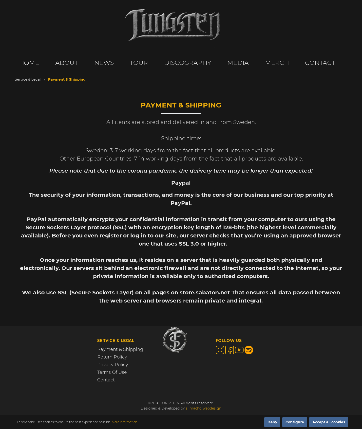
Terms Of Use (112, 372)
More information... (125, 422)
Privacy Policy (112, 364)
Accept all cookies (328, 422)
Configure (295, 422)
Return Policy (112, 357)
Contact (106, 380)
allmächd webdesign (203, 408)
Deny (272, 422)
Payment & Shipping (120, 349)
